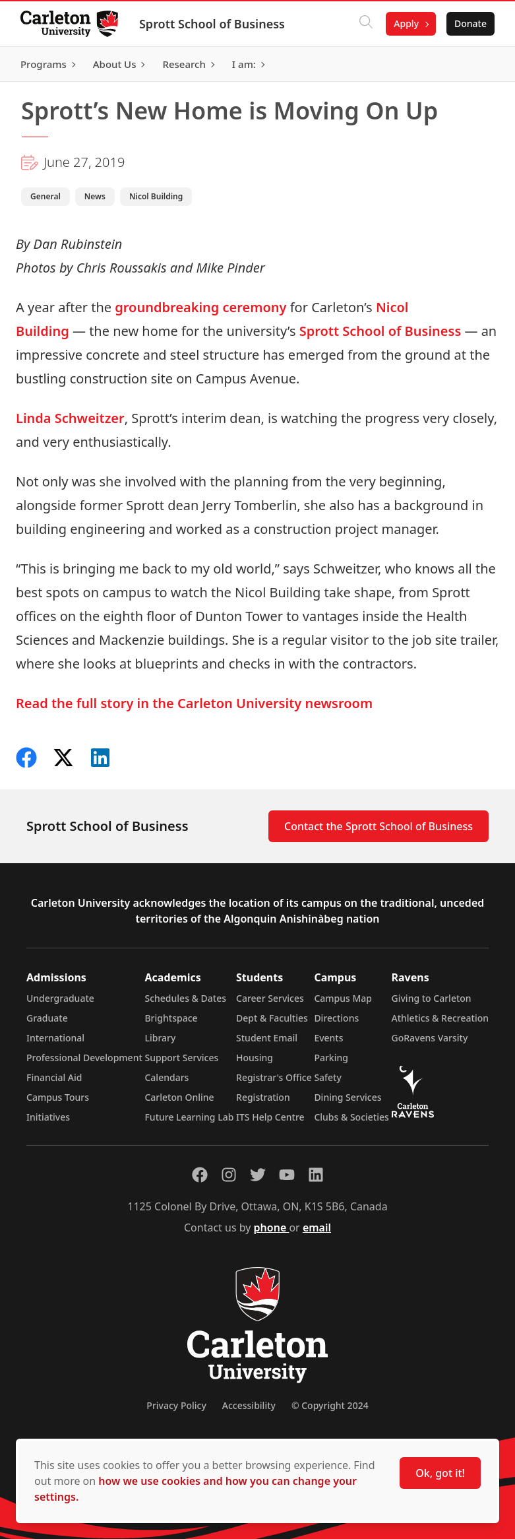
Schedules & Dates (185, 998)
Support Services (181, 1057)
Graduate (47, 1018)
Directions (336, 1018)
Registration (263, 1097)
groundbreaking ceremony (200, 307)
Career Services (270, 998)
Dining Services (347, 1097)
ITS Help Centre (270, 1117)
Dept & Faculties (272, 1018)
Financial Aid (54, 1077)
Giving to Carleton (431, 998)
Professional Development (84, 1057)
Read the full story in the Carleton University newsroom (194, 703)
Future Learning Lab (188, 1117)
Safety (328, 1077)
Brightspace (170, 1018)
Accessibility (249, 1405)
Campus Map (343, 998)
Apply (405, 23)
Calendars (166, 1077)
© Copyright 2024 (330, 1405)
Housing (254, 1057)
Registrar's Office (274, 1077)
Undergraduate (60, 998)
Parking (331, 1057)
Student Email (266, 1037)
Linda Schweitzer (70, 418)
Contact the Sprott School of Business (378, 826)
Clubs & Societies (351, 1117)
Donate (470, 23)
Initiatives (48, 1117)
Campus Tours (57, 1097)
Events (328, 1037)
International (55, 1037)
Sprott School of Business (213, 24)
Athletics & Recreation (440, 1018)
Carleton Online (179, 1097)
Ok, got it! (440, 1473)
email (317, 1227)
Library (159, 1037)
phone (271, 1227)
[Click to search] (365, 24)
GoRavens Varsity (430, 1037)
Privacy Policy (176, 1405)
